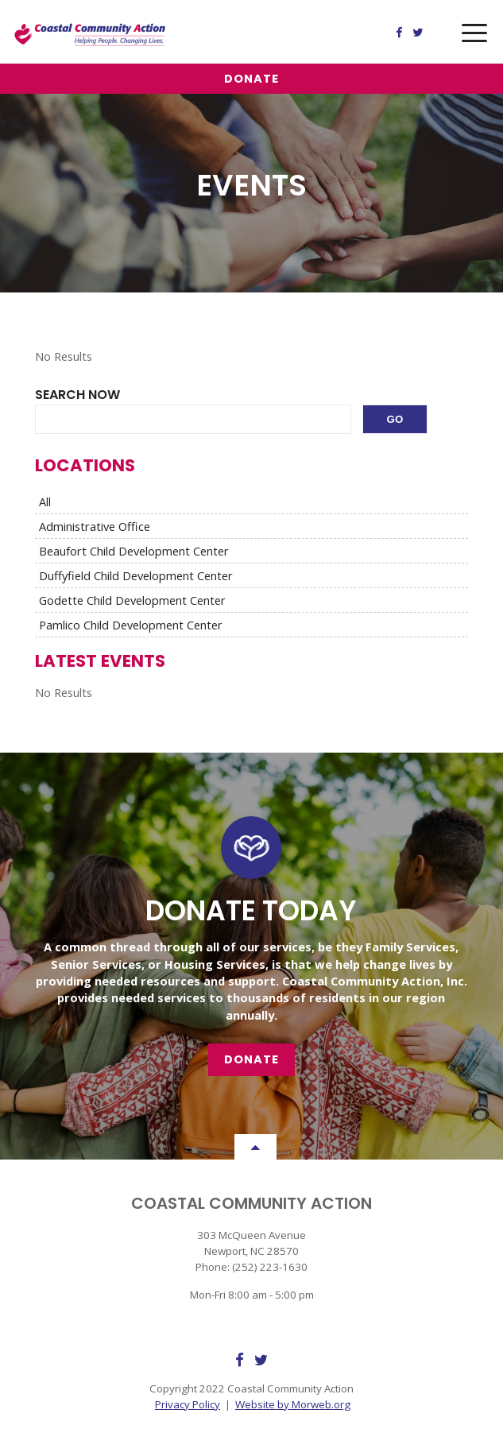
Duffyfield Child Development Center (136, 575)
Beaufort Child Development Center (134, 551)
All (45, 501)
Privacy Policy (187, 1404)
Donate (251, 79)
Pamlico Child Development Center (130, 625)
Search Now (77, 394)
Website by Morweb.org (292, 1404)
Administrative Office (94, 526)
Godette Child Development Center (132, 600)
